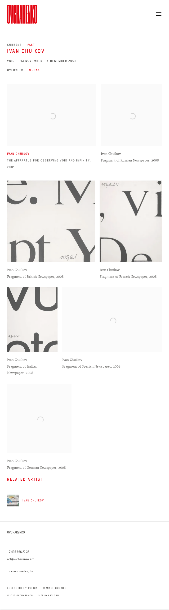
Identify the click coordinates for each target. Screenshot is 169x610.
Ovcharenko (23, 14)
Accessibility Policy (22, 588)
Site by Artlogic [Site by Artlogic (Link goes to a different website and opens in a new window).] (49, 595)
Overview (15, 70)
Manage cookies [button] (55, 588)
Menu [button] (158, 14)
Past (31, 44)
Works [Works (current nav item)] (34, 70)
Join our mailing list (21, 571)
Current (14, 44)
